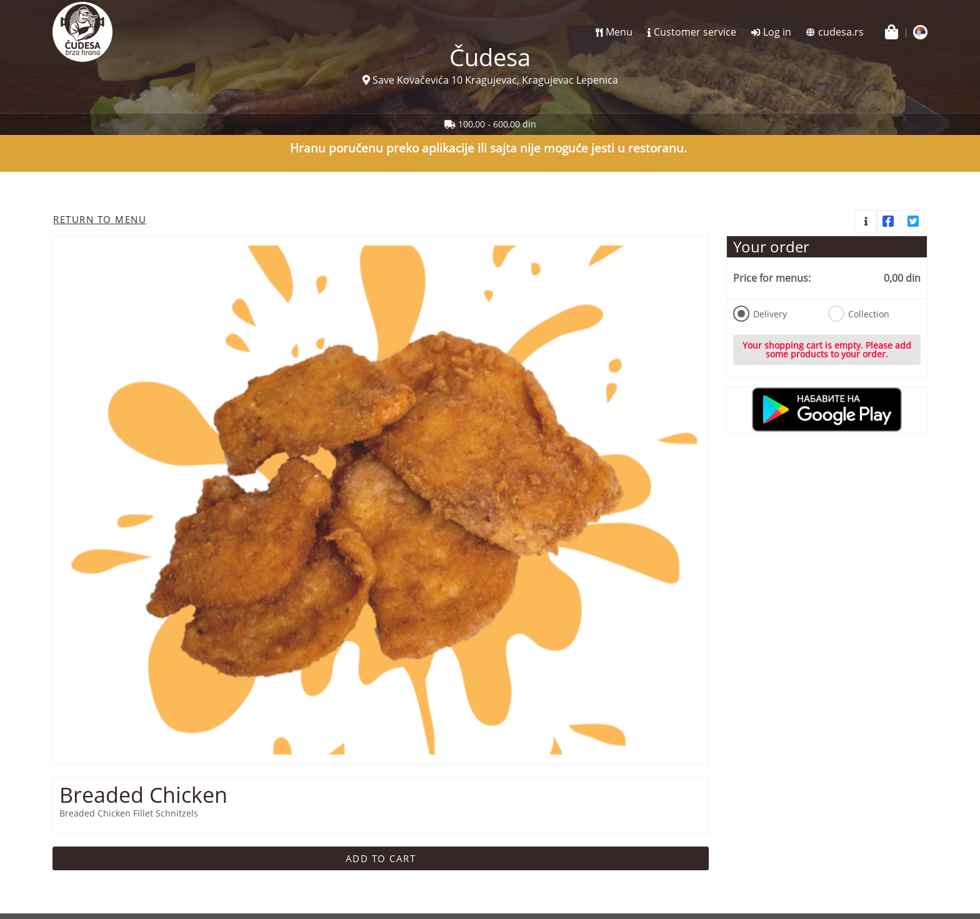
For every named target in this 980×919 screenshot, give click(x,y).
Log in (777, 32)
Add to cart (381, 858)
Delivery (760, 314)
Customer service (695, 32)
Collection (858, 314)
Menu (619, 32)
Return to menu (99, 219)
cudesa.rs (841, 32)
